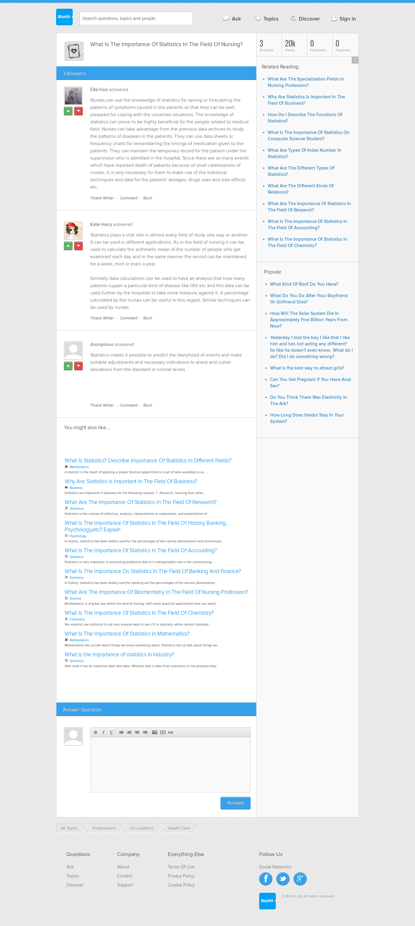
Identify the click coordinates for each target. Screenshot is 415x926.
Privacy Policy (181, 876)
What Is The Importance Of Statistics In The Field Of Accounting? (141, 550)
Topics (266, 18)
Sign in (343, 18)
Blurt (147, 198)
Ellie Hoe (99, 89)
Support (125, 885)
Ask (231, 18)
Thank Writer (102, 198)
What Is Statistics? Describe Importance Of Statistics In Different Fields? (148, 460)
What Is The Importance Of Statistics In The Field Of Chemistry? (139, 613)
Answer (235, 803)
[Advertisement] (160, 384)
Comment (129, 198)
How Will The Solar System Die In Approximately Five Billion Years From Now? (309, 320)
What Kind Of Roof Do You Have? (304, 284)
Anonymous (102, 344)
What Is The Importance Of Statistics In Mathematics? (127, 633)
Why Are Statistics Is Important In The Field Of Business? (131, 481)
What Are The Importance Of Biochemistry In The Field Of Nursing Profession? (156, 592)
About (123, 867)
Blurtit (64, 18)
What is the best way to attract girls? (307, 368)
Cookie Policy (181, 885)
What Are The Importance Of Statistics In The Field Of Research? (141, 502)
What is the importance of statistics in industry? (119, 654)
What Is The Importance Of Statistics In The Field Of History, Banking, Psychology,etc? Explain (146, 526)
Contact (124, 876)
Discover (304, 18)
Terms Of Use (181, 867)
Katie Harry (101, 224)
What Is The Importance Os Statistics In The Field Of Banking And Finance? (153, 571)
